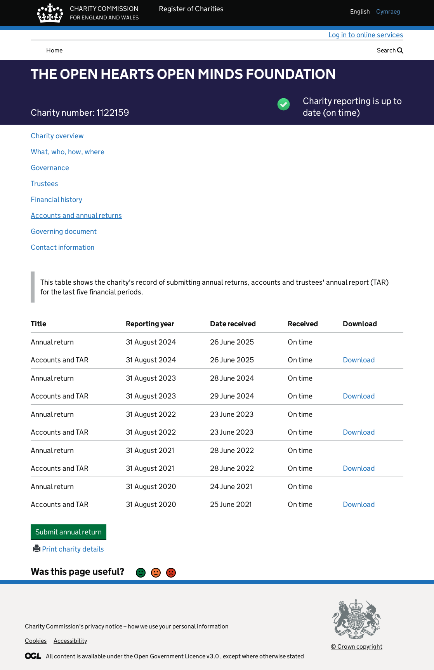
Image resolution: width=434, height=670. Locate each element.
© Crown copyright (356, 646)
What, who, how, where (67, 151)
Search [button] (390, 50)
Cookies (36, 640)
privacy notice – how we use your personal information (157, 626)
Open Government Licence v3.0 (176, 656)
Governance (50, 167)
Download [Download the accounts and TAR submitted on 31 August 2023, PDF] (359, 396)
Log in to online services (365, 34)
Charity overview (57, 135)
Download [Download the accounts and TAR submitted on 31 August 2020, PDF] (359, 504)
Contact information (62, 247)
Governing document (64, 231)
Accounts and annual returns (76, 215)
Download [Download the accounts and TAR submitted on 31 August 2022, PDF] (359, 432)
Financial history (56, 199)
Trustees (44, 183)
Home (54, 50)
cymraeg (388, 11)
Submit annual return (70, 531)
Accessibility (70, 640)
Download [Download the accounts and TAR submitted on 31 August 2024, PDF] (359, 359)
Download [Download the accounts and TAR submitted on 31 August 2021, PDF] (359, 468)
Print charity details (68, 549)
